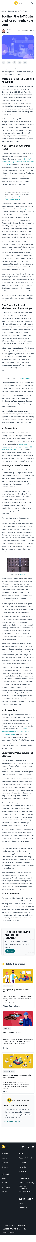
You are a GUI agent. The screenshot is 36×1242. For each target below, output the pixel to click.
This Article (23, 11)
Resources (5, 1167)
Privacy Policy (22, 1229)
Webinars (5, 1158)
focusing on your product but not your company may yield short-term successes (17, 447)
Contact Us (23, 1208)
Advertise (22, 1171)
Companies (6, 1187)
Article (4, 11)
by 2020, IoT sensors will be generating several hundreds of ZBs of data (18, 162)
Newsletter (23, 1167)
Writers (4, 1192)
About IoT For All (25, 1158)
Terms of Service (8, 1232)
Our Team (22, 1162)
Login (21, 1203)
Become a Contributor (23, 1187)
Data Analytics (12, 11)
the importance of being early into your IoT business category (16, 731)
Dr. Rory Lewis (25, 209)
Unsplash (23, 574)
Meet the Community (26, 1183)
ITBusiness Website (23, 378)
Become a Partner (25, 1192)
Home (4, 1178)
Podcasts (5, 1162)
